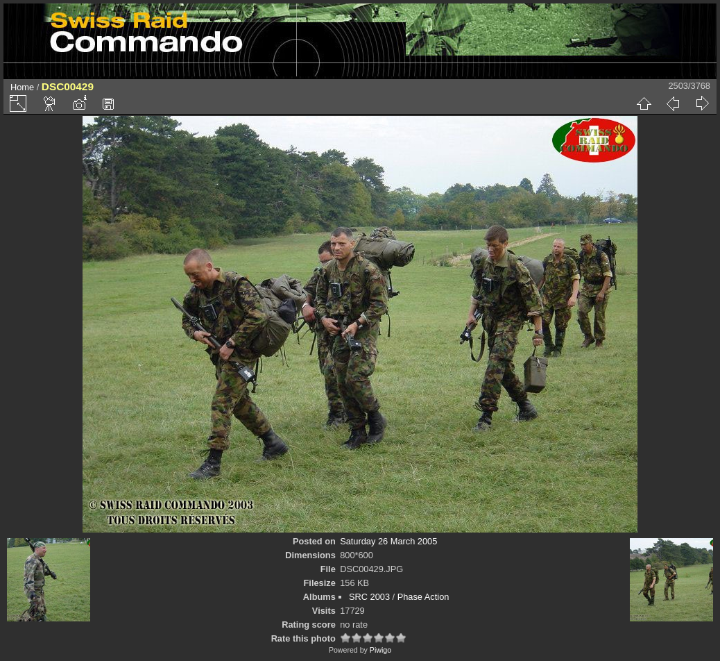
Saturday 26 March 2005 (388, 541)
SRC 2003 (369, 597)
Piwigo (380, 650)
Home (22, 87)
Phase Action (423, 597)
